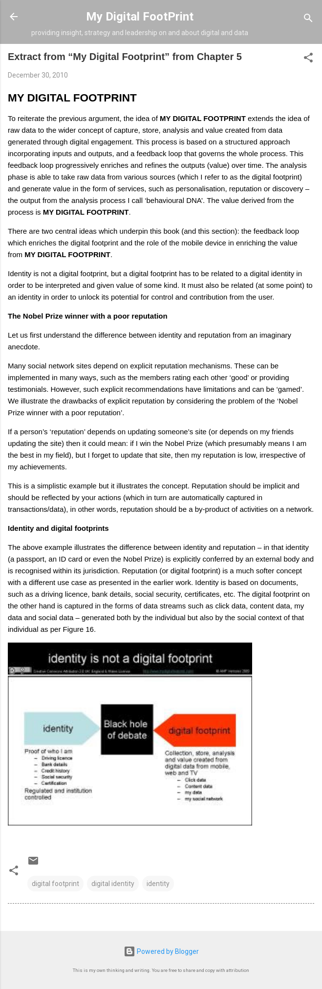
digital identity (112, 884)
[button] (308, 59)
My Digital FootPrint (139, 16)
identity (158, 884)
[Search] (308, 20)
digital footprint (55, 884)
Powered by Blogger (161, 951)
